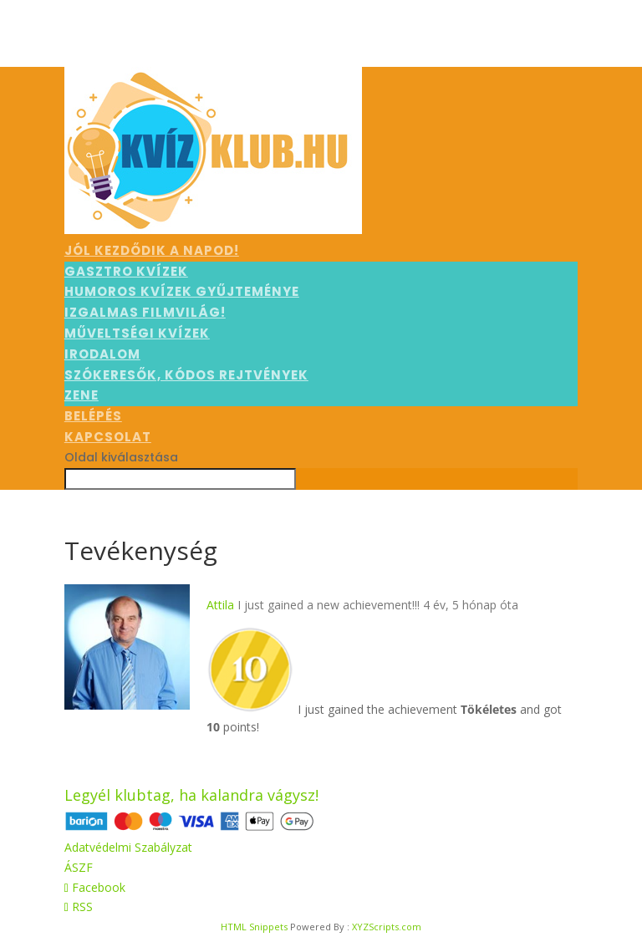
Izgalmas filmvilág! (145, 312)
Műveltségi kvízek (137, 333)
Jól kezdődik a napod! (151, 250)
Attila (220, 605)
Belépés (93, 416)
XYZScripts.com (386, 926)
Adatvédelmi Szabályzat (128, 847)
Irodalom (102, 354)
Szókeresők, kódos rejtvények (186, 375)
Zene (81, 395)
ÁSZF (78, 867)
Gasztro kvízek (126, 271)
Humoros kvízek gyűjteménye (181, 291)
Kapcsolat (107, 437)
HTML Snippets (254, 926)
